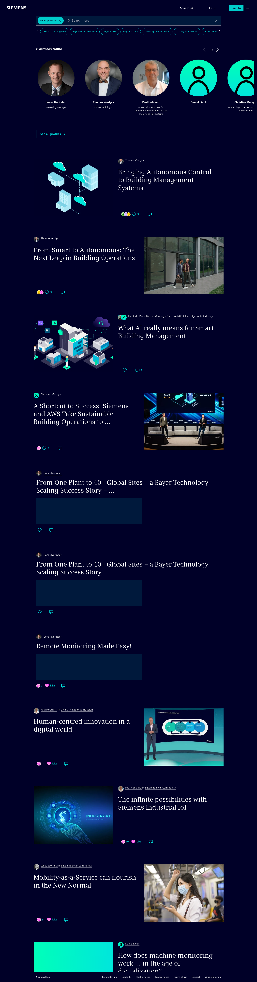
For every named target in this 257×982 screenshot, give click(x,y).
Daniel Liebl (198, 102)
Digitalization (130, 31)
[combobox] (143, 20)
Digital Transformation (85, 31)
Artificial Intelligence (54, 31)
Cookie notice (143, 977)
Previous (204, 49)
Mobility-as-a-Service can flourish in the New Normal (85, 881)
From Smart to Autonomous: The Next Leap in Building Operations (84, 254)
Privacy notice (162, 977)
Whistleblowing (213, 977)
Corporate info (109, 977)
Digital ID (126, 977)
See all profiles (52, 134)
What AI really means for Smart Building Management (166, 332)
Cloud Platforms (49, 20)
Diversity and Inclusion (157, 31)
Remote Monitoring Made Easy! (84, 646)
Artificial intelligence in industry (194, 316)
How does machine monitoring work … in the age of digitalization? (165, 963)
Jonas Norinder (56, 102)
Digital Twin (110, 31)
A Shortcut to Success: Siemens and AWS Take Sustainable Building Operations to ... (81, 414)
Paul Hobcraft (151, 102)
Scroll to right (219, 31)
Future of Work (212, 31)
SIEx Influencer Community (160, 787)
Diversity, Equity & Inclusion (77, 709)
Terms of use (180, 977)
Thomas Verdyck (103, 102)
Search (69, 20)
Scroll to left (38, 31)
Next (217, 49)
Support (196, 977)
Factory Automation (187, 31)
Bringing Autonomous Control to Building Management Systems (164, 180)
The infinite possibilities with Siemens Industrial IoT (162, 803)
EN (211, 8)
